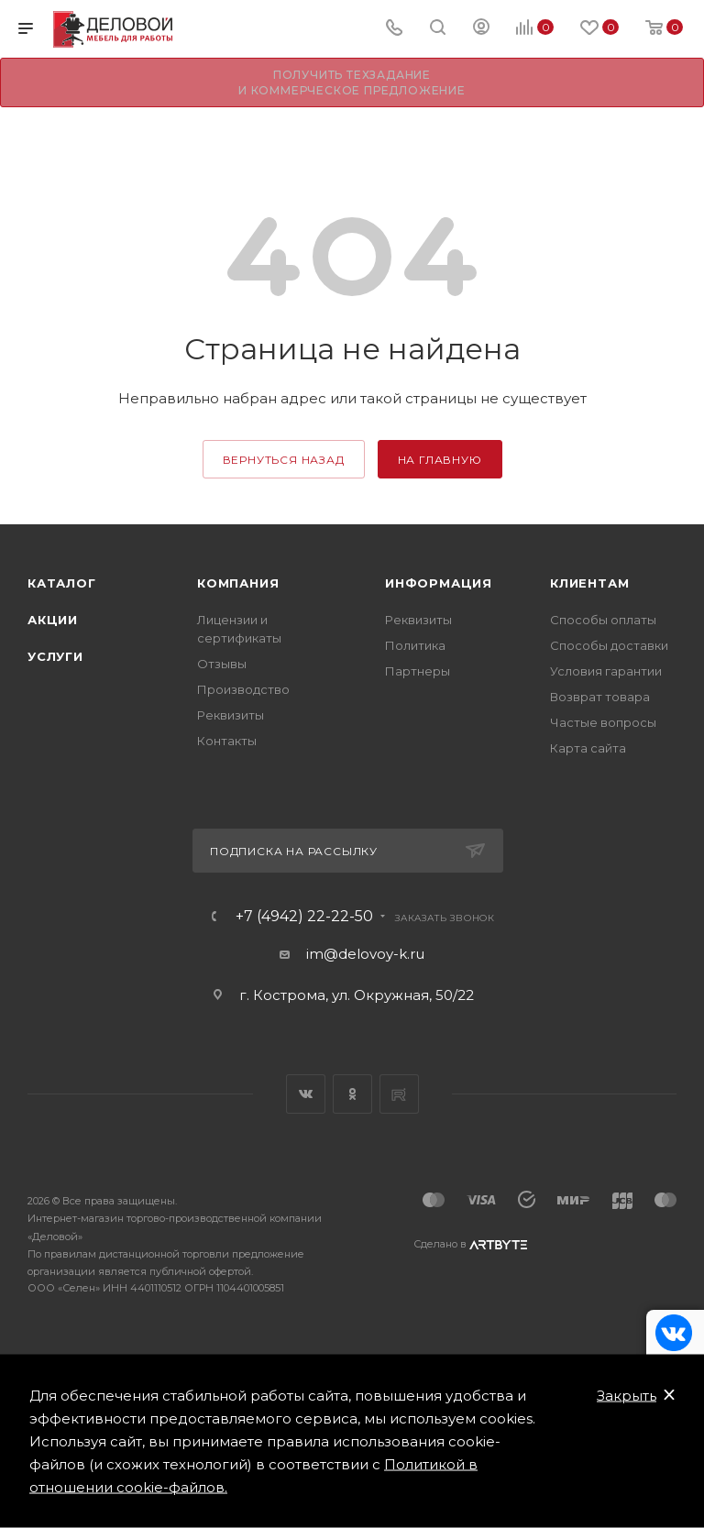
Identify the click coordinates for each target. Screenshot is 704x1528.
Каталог (62, 583)
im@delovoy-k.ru (365, 953)
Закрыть (626, 1395)
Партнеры (417, 671)
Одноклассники (352, 1094)
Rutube (399, 1094)
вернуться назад (284, 460)
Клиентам (589, 583)
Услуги (55, 656)
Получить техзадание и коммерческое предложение (352, 82)
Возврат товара (600, 696)
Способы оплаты (603, 619)
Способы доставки (609, 645)
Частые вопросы (603, 722)
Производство (243, 689)
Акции (53, 619)
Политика (415, 645)
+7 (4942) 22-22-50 (304, 916)
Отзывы (222, 663)
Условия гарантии (606, 671)
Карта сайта (588, 748)
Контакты (227, 740)
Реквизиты (230, 715)
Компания (238, 583)
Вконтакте (305, 1094)
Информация (438, 583)
